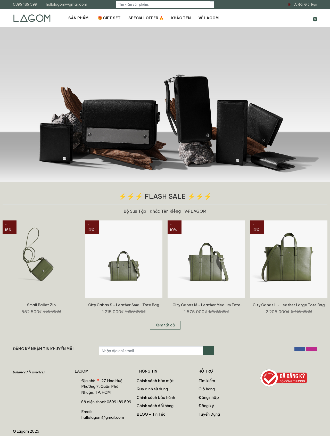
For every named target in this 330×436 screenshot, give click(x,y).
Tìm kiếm (207, 380)
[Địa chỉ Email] (151, 350)
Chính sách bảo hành (156, 397)
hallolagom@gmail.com (66, 4)
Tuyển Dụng (209, 414)
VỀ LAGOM (209, 18)
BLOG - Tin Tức (151, 414)
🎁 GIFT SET (109, 18)
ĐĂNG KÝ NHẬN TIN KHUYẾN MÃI (43, 349)
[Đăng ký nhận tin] (208, 350)
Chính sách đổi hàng (155, 405)
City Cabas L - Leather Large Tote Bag (289, 305)
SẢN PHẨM (78, 18)
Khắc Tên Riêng (165, 211)
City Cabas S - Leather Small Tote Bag (123, 305)
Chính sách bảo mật (155, 380)
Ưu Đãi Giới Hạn (305, 4)
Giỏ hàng (207, 388)
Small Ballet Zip (41, 305)
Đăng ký (206, 405)
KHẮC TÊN (181, 18)
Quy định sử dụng (152, 388)
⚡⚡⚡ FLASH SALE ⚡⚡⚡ (165, 196)
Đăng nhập (209, 397)
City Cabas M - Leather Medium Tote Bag (206, 307)
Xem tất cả (165, 325)
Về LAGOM (195, 211)
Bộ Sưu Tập (135, 211)
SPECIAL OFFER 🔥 (145, 18)
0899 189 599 (25, 4)
